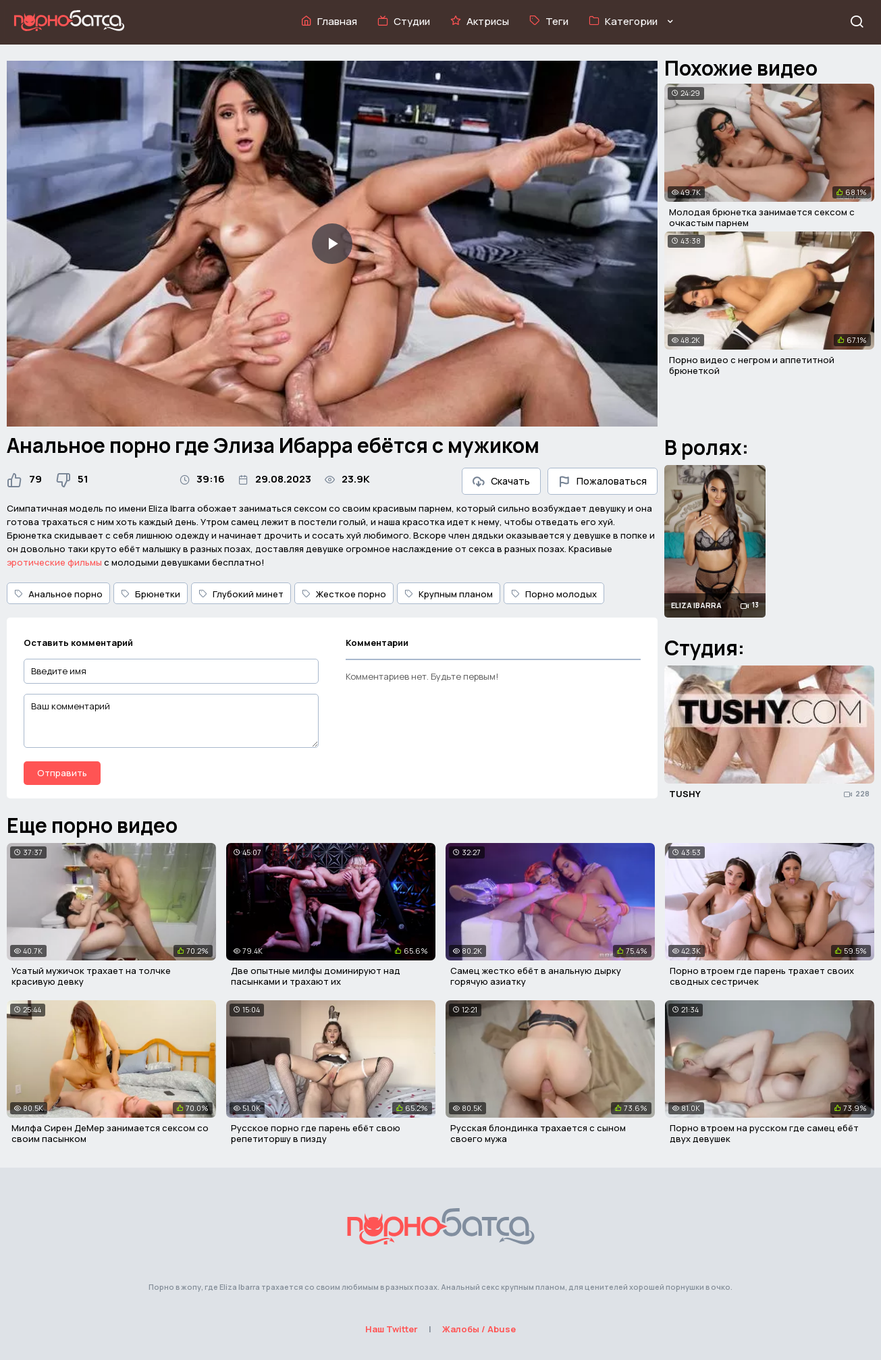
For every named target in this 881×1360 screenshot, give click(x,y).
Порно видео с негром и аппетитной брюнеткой (751, 365)
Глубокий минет (241, 594)
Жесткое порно (344, 594)
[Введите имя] (171, 671)
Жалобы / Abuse (479, 1329)
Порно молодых (554, 594)
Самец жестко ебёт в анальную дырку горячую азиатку (535, 975)
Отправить (62, 773)
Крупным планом (448, 594)
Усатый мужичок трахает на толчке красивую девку (91, 975)
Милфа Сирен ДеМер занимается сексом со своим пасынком (110, 1133)
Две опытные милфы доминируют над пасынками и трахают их (315, 975)
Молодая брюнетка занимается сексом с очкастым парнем (762, 217)
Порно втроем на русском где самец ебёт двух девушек (764, 1133)
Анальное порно (58, 594)
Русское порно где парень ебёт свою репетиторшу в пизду (315, 1133)
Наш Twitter (391, 1329)
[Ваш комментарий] (171, 721)
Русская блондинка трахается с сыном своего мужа (538, 1133)
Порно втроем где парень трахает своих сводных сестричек (762, 975)
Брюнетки (150, 594)
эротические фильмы (54, 562)
